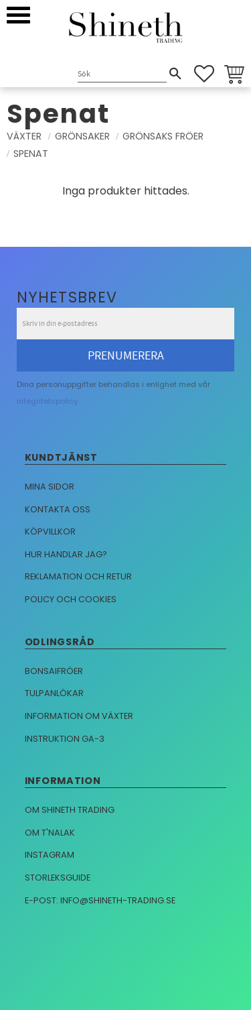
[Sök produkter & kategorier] (122, 74)
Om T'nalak (50, 832)
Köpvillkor (50, 531)
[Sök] (175, 73)
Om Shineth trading (69, 810)
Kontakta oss (57, 509)
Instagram (49, 854)
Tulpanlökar (54, 693)
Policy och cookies (70, 599)
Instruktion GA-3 (64, 738)
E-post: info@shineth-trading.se (100, 900)
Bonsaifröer (54, 671)
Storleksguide (57, 877)
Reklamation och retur (78, 576)
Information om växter (79, 716)
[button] (18, 15)
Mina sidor (49, 486)
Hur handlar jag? (66, 554)
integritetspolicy (47, 401)
